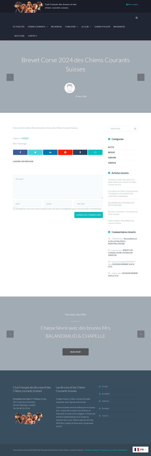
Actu (111, 147)
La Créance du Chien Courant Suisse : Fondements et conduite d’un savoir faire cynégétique (123, 193)
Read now (75, 352)
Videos (112, 163)
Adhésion (105, 401)
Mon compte (132, 4)
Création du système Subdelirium (113, 450)
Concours (70, 26)
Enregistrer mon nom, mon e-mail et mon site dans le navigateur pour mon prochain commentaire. (59, 208)
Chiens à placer (102, 26)
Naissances (119, 26)
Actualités (18, 26)
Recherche (56, 26)
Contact (32, 36)
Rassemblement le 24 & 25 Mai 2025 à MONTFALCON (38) (122, 241)
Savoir (112, 157)
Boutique (20, 36)
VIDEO (25, 138)
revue (111, 152)
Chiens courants (36, 26)
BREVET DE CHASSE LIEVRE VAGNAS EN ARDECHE (120, 252)
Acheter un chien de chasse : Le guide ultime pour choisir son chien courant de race (122, 182)
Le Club (85, 26)
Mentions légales (92, 450)
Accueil (104, 386)
